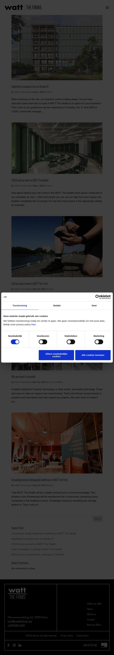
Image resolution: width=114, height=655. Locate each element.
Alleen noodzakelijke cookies (56, 355)
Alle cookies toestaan (92, 355)
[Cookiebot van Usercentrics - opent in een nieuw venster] (98, 297)
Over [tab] (94, 305)
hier (33, 324)
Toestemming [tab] (20, 305)
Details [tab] (57, 305)
